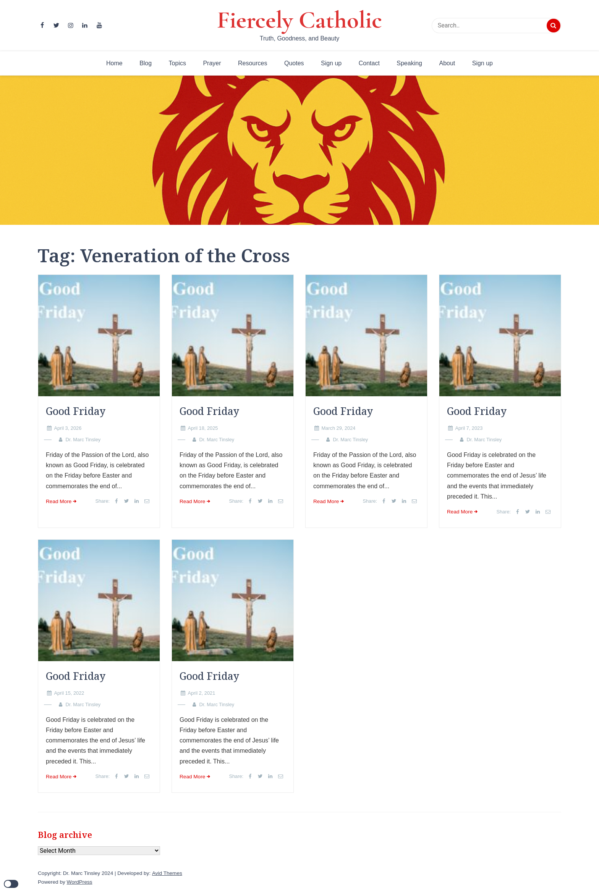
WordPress (79, 882)
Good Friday (75, 411)
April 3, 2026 (67, 428)
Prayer (212, 63)
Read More (58, 501)
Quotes (294, 63)
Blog (145, 63)
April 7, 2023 (468, 428)
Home (114, 63)
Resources (252, 63)
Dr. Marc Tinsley (82, 439)
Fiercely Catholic (299, 20)
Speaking (409, 63)
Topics (177, 63)
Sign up (331, 63)
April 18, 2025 (203, 428)
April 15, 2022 (69, 693)
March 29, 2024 (338, 428)
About (447, 63)
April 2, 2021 (201, 693)
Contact (369, 63)
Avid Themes (167, 873)
